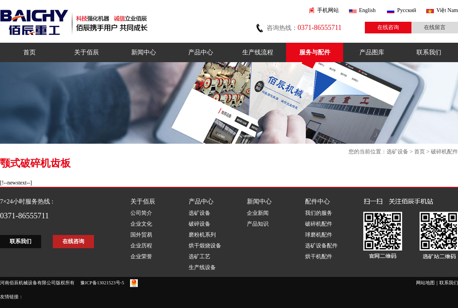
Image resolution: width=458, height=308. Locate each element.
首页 (29, 52)
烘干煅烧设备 (205, 246)
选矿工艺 (199, 256)
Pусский (406, 10)
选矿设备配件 (321, 246)
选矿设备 (397, 152)
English (367, 10)
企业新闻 (258, 213)
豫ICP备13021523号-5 (102, 282)
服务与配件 (314, 52)
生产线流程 (257, 52)
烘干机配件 (318, 256)
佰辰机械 (74, 20)
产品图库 (371, 52)
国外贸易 (141, 235)
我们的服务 (318, 213)
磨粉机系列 (202, 235)
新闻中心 (143, 52)
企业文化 (141, 224)
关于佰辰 (86, 52)
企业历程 (141, 246)
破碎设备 (199, 224)
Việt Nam (447, 10)
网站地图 (425, 282)
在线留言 (435, 27)
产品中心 (200, 52)
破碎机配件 (444, 152)
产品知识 (258, 224)
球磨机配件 (318, 235)
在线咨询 (388, 27)
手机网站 (328, 10)
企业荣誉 (141, 256)
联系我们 (428, 52)
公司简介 (141, 213)
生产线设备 (202, 267)
